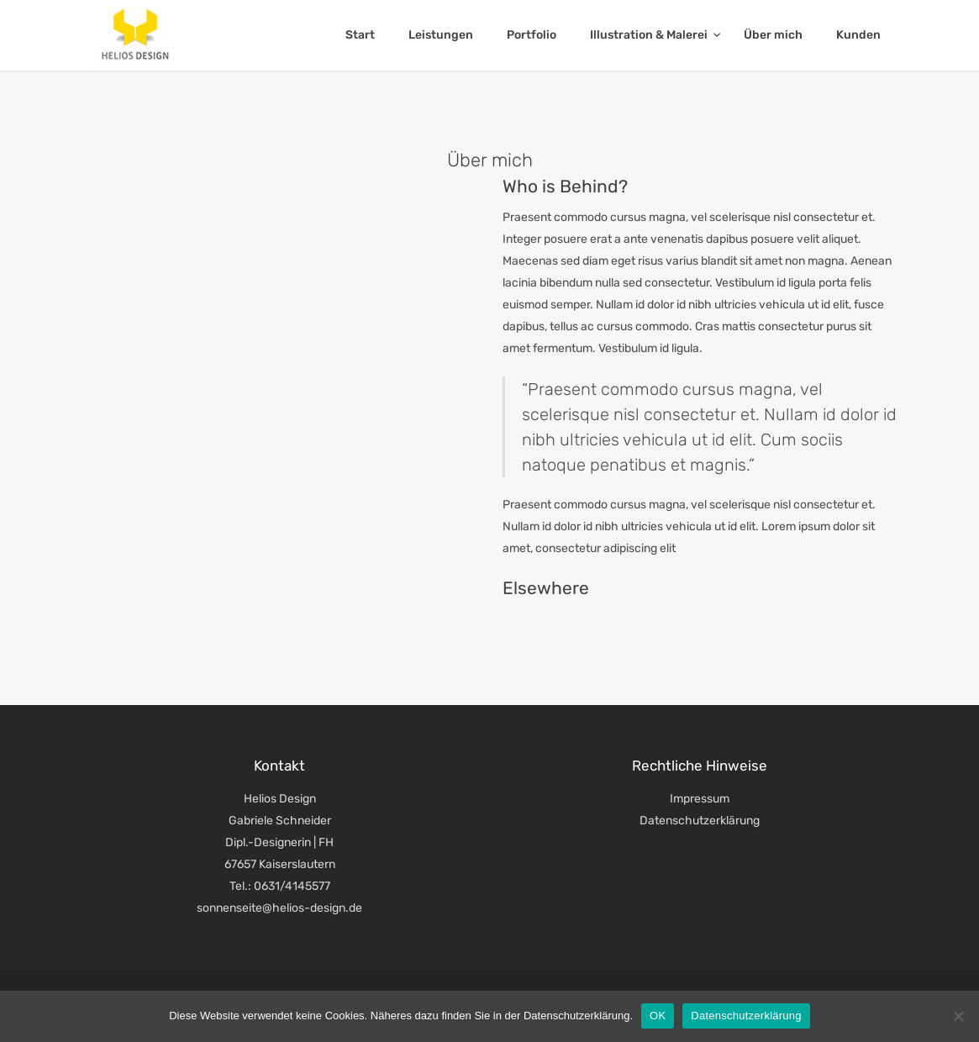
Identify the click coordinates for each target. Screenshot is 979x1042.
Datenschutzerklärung (700, 820)
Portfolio (531, 35)
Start (360, 35)
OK (658, 1015)
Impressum (699, 799)
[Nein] (958, 1016)
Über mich (773, 35)
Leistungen (440, 35)
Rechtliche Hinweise (699, 765)
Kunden (858, 35)
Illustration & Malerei (650, 35)
